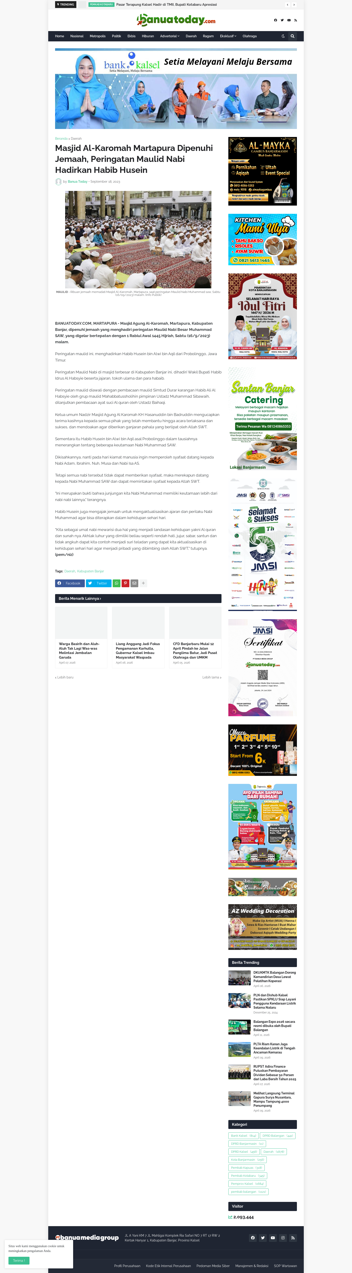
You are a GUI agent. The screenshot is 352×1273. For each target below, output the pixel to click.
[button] (287, 5)
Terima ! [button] (19, 1260)
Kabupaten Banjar (90, 571)
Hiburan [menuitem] (148, 36)
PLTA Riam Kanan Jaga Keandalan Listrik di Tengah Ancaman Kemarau (274, 1048)
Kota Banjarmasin (247, 1160)
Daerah (76, 138)
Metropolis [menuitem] (98, 36)
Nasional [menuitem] (76, 36)
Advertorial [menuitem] (168, 36)
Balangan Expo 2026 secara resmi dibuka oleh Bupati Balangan (274, 1026)
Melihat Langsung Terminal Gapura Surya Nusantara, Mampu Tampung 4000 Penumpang (273, 1099)
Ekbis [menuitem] (132, 36)
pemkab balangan (248, 1192)
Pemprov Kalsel (247, 1184)
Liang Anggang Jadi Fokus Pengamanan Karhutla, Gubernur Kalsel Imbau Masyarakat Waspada (138, 650)
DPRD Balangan (278, 1136)
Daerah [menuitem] (191, 36)
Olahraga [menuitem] (250, 36)
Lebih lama (211, 677)
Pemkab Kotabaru (247, 1176)
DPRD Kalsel (244, 1152)
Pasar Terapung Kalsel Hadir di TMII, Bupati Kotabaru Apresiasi (166, 5)
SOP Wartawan (285, 1266)
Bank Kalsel (243, 1136)
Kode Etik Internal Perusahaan (168, 1266)
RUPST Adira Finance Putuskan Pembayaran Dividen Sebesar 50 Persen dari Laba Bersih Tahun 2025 (274, 1073)
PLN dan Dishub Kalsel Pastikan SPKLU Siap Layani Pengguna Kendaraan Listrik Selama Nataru (274, 1001)
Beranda (61, 138)
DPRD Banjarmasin (247, 1144)
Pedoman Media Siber (213, 1266)
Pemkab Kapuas (246, 1168)
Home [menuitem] (59, 36)
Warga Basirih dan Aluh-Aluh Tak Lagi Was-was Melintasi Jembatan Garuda (79, 650)
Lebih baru (65, 677)
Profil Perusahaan (127, 1266)
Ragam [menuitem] (208, 36)
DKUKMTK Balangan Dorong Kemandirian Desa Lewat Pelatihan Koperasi (274, 977)
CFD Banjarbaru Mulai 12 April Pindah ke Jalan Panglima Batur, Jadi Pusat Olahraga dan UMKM (195, 650)
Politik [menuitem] (116, 36)
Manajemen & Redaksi (251, 1266)
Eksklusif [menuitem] (227, 36)
